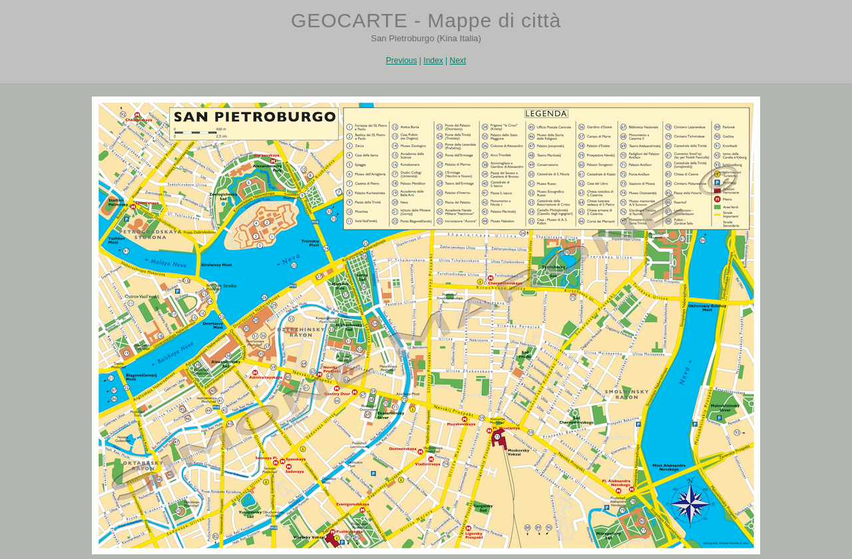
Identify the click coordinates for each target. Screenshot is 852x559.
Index (433, 60)
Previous (401, 60)
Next (457, 60)
